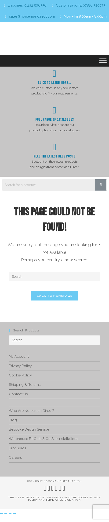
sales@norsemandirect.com (32, 16)
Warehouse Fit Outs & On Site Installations (43, 439)
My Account (19, 356)
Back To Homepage (54, 295)
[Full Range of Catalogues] (54, 110)
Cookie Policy (20, 375)
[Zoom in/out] (1, 513)
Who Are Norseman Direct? (31, 411)
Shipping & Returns (24, 385)
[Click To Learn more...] (54, 73)
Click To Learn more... (54, 83)
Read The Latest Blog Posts (54, 156)
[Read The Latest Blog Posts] (54, 147)
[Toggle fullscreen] (5, 513)
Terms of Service (58, 500)
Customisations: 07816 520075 (80, 5)
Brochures (17, 448)
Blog (13, 420)
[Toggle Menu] (103, 60)
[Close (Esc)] (14, 513)
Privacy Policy (20, 366)
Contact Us (18, 394)
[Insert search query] (54, 276)
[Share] (10, 513)
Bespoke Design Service (29, 429)
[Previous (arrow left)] (1, 519)
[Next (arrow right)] (5, 519)
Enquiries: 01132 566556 (27, 5)
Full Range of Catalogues (54, 119)
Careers (15, 457)
